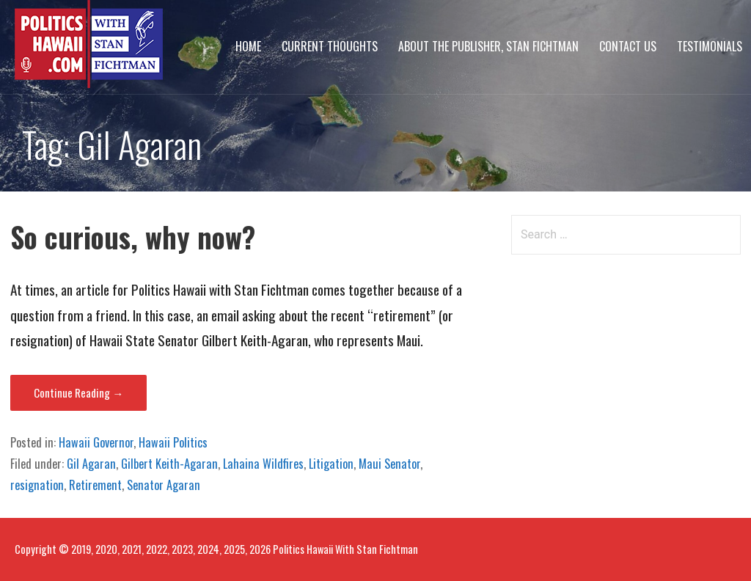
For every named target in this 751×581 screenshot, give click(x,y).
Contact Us (627, 46)
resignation (37, 485)
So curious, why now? (132, 236)
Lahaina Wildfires (263, 463)
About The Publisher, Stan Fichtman (488, 46)
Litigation (331, 463)
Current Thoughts (330, 46)
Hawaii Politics (173, 442)
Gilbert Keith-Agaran (169, 463)
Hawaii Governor (96, 442)
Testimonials (709, 46)
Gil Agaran (91, 463)
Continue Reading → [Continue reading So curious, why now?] (78, 392)
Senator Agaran (163, 485)
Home (248, 46)
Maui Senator (389, 463)
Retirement (95, 485)
